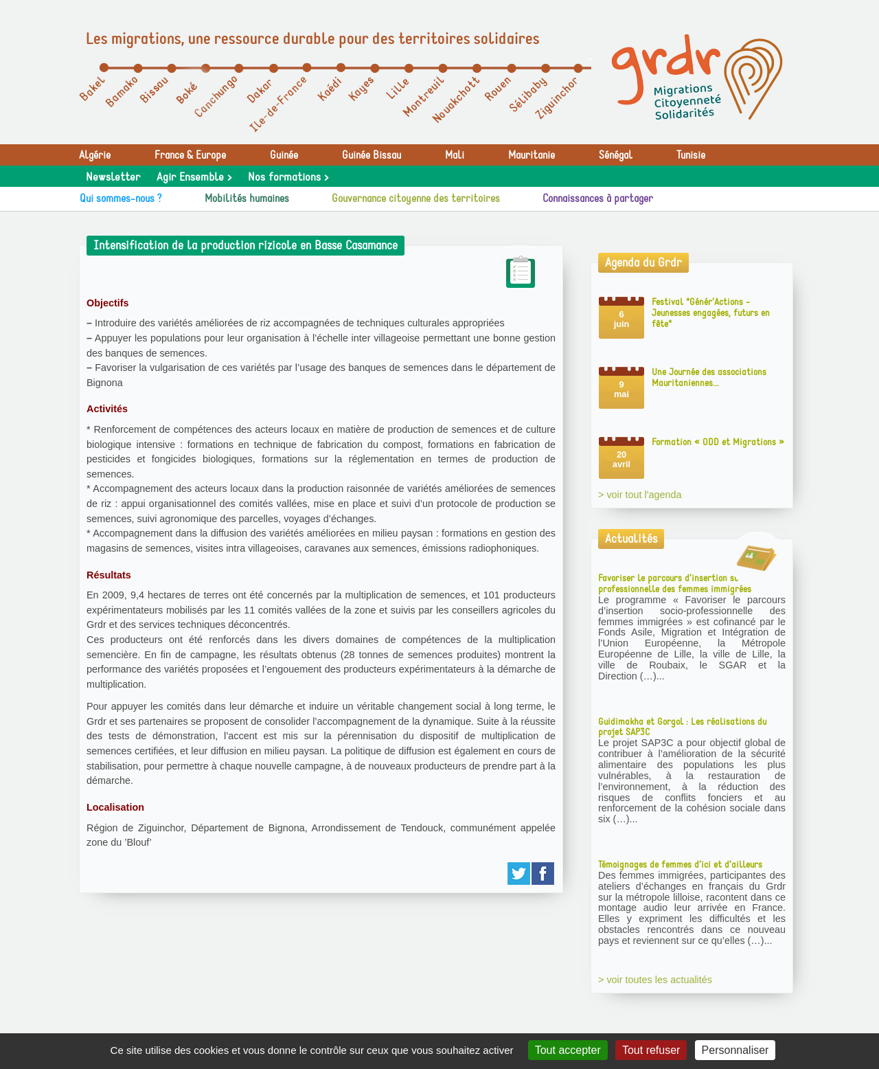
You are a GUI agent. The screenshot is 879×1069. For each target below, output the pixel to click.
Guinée (284, 155)
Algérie (95, 155)
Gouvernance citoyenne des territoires (416, 198)
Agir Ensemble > (194, 177)
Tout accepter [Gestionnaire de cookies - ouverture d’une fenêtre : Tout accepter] (568, 1050)
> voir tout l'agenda (640, 494)
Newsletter (113, 177)
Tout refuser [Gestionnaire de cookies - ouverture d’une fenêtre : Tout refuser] (651, 1050)
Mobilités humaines (247, 198)
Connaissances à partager (598, 198)
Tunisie (690, 155)
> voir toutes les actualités (655, 979)
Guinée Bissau (371, 155)
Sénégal (615, 155)
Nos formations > (288, 177)
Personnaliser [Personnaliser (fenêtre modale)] (735, 1050)
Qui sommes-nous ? (121, 198)
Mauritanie (531, 155)
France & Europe (190, 155)
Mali (454, 155)
